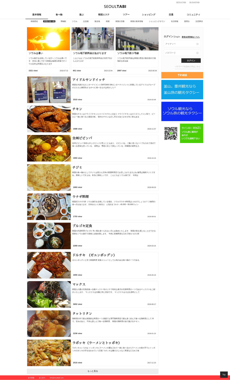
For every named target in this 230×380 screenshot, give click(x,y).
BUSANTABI (195, 2)
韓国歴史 (34, 21)
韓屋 (108, 21)
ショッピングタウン (157, 21)
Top (224, 374)
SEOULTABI (181, 2)
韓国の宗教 (120, 21)
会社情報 (31, 378)
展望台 (187, 21)
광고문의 (42, 378)
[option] (34, 21)
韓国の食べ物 (49, 21)
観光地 (97, 21)
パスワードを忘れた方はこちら (187, 66)
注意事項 (199, 21)
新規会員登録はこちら (191, 37)
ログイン (191, 60)
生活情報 (174, 21)
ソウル (74, 21)
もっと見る (92, 371)
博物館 (63, 21)
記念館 (86, 21)
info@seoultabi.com (57, 378)
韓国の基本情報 (136, 21)
